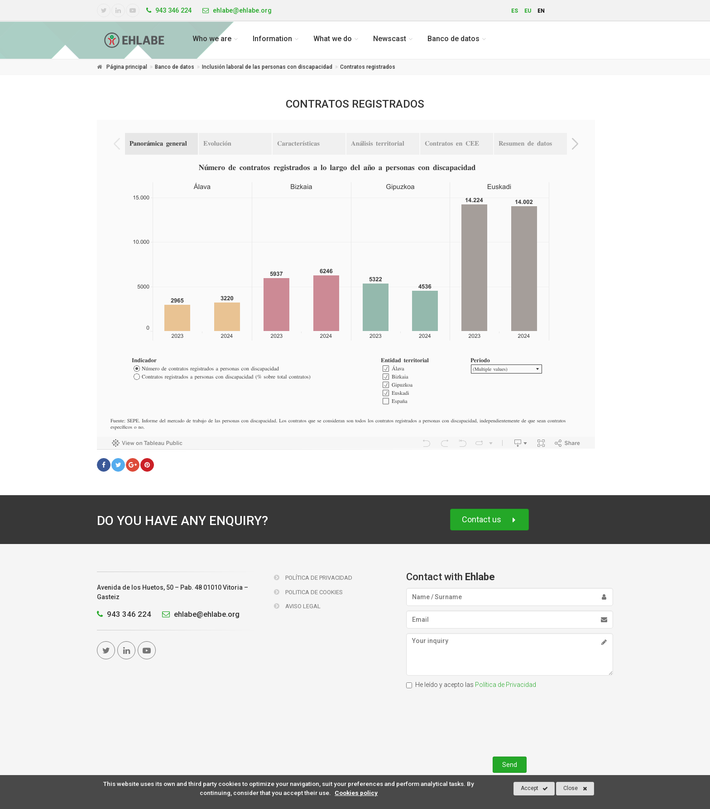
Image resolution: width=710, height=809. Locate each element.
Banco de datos (453, 38)
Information (272, 38)
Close (575, 788)
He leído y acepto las (471, 684)
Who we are (211, 38)
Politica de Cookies (308, 592)
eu (527, 11)
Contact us (489, 519)
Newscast (389, 38)
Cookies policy (356, 792)
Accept (534, 788)
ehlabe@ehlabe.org (199, 614)
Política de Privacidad (313, 577)
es (514, 11)
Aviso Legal (297, 606)
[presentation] (509, 720)
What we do (332, 38)
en (541, 11)
